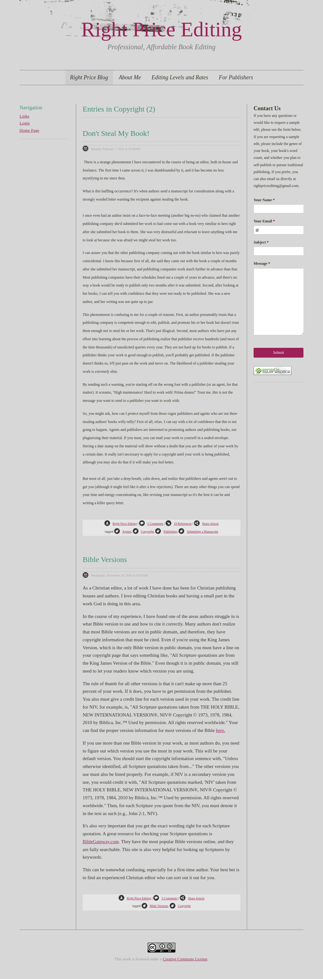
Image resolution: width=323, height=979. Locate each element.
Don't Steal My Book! (116, 133)
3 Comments (165, 898)
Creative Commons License (185, 959)
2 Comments (151, 523)
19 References (179, 523)
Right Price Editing (161, 29)
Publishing (166, 531)
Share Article (206, 523)
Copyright (143, 531)
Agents (122, 531)
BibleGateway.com (101, 841)
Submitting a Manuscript (198, 531)
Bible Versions (105, 559)
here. (220, 730)
